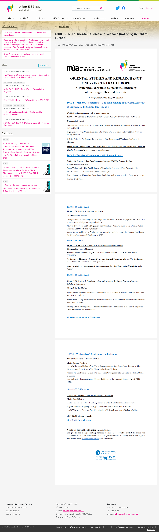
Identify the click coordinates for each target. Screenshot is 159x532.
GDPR (108, 527)
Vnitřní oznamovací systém (124, 527)
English (149, 8)
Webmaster (151, 530)
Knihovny (98, 18)
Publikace (7, 133)
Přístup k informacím (78, 527)
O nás (8, 18)
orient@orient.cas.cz (73, 510)
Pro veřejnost (79, 18)
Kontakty (129, 18)
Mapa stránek (61, 527)
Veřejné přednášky (19, 83)
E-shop (114, 18)
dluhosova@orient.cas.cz (125, 514)
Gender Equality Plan (145, 527)
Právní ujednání (95, 527)
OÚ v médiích (9, 26)
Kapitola (5, 140)
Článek (5, 164)
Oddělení (24, 18)
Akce (4, 64)
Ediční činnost (58, 18)
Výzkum (39, 18)
